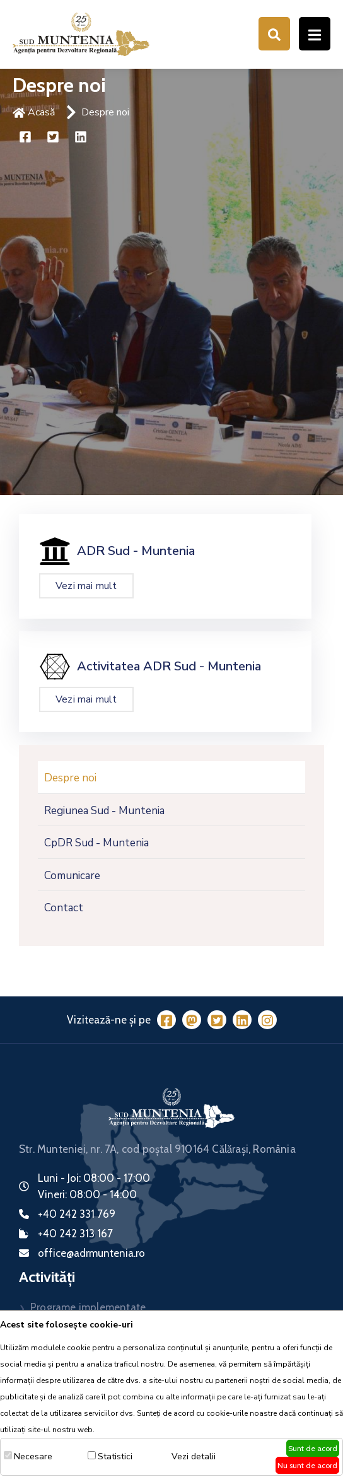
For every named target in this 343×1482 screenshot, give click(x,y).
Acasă (34, 112)
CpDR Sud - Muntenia (96, 843)
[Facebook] (166, 1020)
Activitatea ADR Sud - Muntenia (169, 666)
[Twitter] (217, 1020)
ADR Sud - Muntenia (136, 550)
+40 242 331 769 (76, 1214)
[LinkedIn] (242, 1020)
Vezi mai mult (86, 586)
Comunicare (72, 875)
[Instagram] (267, 1020)
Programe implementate (88, 1307)
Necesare (33, 1456)
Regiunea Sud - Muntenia (104, 810)
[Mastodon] (191, 1020)
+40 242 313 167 (75, 1233)
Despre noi (105, 112)
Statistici (115, 1456)
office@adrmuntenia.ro (91, 1253)
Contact (63, 908)
